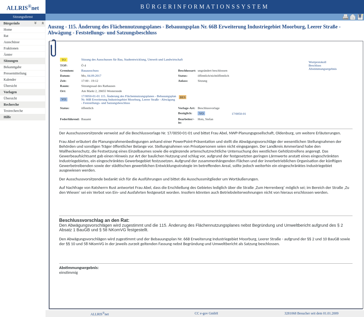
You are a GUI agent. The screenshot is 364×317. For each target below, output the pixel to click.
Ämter (8, 55)
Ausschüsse (12, 42)
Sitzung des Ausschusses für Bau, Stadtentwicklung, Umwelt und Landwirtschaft (132, 59)
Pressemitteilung (15, 73)
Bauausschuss (90, 70)
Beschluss (315, 65)
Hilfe (7, 117)
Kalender (10, 80)
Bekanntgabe (13, 67)
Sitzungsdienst (23, 17)
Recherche (11, 105)
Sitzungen (11, 61)
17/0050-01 (239, 113)
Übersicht (10, 86)
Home (8, 30)
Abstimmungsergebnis (323, 68)
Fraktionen (11, 48)
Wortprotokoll (317, 62)
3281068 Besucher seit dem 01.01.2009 (311, 313)
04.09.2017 (94, 75)
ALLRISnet (99, 314)
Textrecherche (13, 111)
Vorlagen (10, 92)
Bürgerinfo (11, 23)
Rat (6, 36)
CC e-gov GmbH (206, 313)
